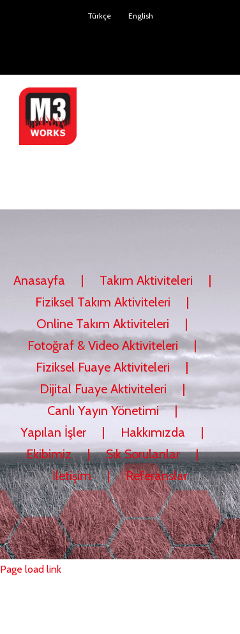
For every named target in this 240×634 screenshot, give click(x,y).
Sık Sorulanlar (143, 454)
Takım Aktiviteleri (146, 280)
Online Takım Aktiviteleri (102, 323)
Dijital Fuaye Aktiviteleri (103, 388)
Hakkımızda (153, 432)
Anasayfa (39, 280)
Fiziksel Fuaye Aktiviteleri (103, 367)
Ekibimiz (48, 454)
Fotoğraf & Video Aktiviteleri (102, 345)
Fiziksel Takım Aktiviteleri (102, 302)
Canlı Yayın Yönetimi (103, 410)
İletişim (71, 475)
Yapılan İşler (53, 432)
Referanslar (157, 475)
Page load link (30, 569)
